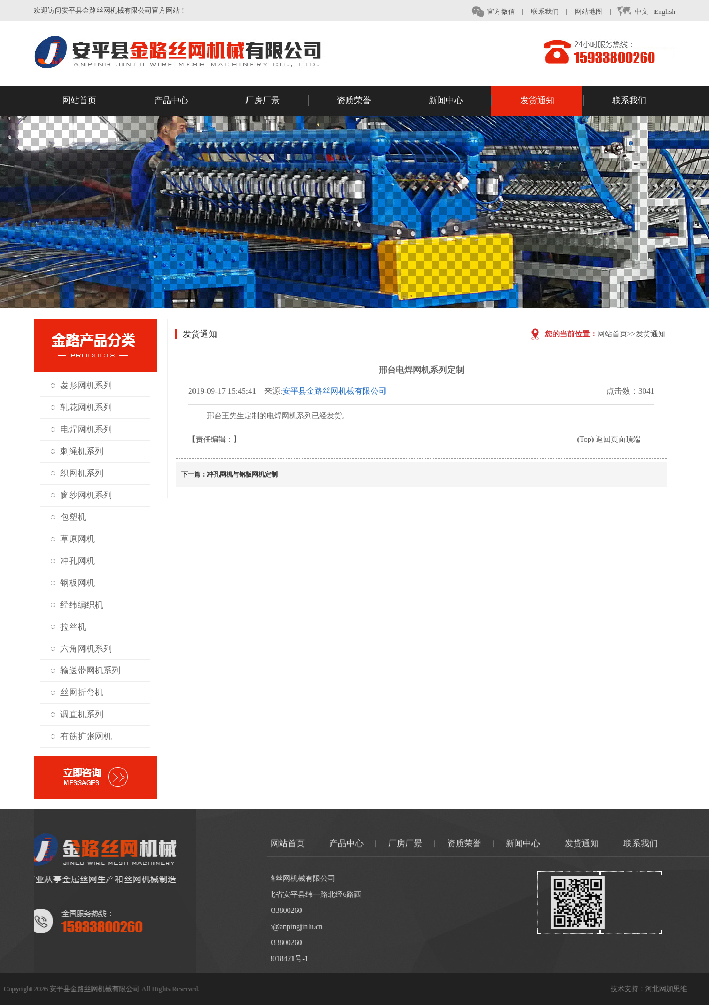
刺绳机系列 (77, 451)
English (673, 11)
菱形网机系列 (81, 385)
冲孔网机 (73, 560)
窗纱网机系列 (81, 495)
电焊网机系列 (81, 429)
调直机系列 (77, 714)
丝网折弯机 (77, 692)
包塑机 (68, 516)
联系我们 (553, 11)
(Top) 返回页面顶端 (628, 439)
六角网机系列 (81, 648)
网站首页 (93, 102)
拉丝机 (68, 626)
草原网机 (73, 538)
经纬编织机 (77, 604)
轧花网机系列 (81, 407)
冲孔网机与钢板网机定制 (262, 474)
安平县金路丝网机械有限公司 (355, 391)
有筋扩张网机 (81, 736)
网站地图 (597, 11)
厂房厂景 (277, 102)
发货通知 (551, 102)
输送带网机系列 (85, 670)
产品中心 (185, 102)
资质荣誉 (368, 102)
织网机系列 (77, 473)
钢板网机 (73, 582)
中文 (641, 11)
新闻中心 (460, 102)
